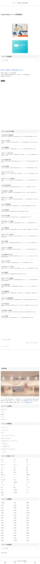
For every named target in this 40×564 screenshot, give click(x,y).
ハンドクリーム (4, 427)
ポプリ (2, 432)
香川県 (15, 532)
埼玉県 (27, 510)
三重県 (2, 522)
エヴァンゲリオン (5, 430)
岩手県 (2, 505)
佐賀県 (27, 535)
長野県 (27, 517)
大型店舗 (2, 502)
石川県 (27, 515)
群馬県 (15, 510)
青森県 (27, 502)
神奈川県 (28, 512)
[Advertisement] (20, 10)
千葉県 (2, 512)
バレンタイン (4, 451)
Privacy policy (4, 552)
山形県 (2, 507)
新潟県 (2, 515)
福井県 (2, 517)
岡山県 (2, 530)
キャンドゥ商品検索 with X (26, 402)
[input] (20, 60)
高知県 (2, 535)
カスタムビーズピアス (5, 438)
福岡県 (15, 535)
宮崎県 (2, 540)
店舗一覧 (3, 80)
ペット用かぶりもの (5, 446)
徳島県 (2, 532)
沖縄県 (27, 540)
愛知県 (27, 520)
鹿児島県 (15, 540)
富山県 (15, 515)
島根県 (27, 527)
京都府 (27, 522)
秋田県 (27, 505)
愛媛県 (27, 532)
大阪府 (2, 525)
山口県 (27, 530)
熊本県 (15, 537)
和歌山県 (2, 527)
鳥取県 (15, 527)
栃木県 (2, 510)
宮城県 (15, 505)
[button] (38, 60)
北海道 (15, 502)
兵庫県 (15, 525)
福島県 (15, 507)
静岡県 (15, 520)
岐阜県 (2, 520)
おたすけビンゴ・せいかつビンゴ (8, 449)
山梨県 (15, 517)
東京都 (15, 512)
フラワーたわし (4, 443)
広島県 (15, 530)
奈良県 (27, 525)
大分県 (27, 537)
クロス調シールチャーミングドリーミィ (9, 440)
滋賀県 (15, 522)
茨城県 (27, 507)
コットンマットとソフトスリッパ (8, 435)
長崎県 (2, 537)
